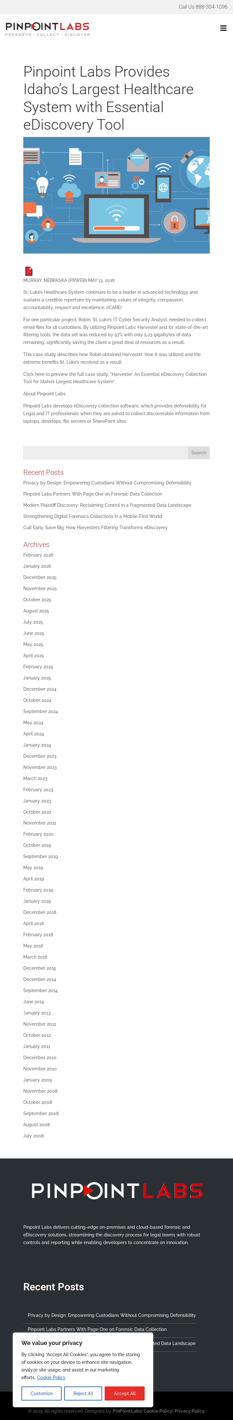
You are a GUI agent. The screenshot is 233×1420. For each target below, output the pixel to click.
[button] (174, 29)
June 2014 (33, 1001)
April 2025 (33, 655)
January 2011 (36, 1046)
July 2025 (33, 622)
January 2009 (37, 1079)
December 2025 (39, 577)
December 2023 (39, 756)
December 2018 (39, 912)
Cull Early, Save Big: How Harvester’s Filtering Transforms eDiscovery (96, 527)
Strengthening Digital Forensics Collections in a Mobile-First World (92, 516)
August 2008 (36, 1124)
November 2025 (40, 588)
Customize (42, 1393)
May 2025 (33, 644)
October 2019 (37, 845)
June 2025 (33, 633)
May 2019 (33, 867)
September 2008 (41, 1113)
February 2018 (38, 934)
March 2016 (35, 957)
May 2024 (33, 722)
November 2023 (40, 767)
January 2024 (37, 745)
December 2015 (39, 968)
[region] (83, 1370)
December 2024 (39, 689)
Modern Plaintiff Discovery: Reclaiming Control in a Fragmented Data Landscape (107, 505)
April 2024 (33, 733)
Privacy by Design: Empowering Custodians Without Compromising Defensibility (107, 482)
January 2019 (37, 901)
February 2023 (38, 789)
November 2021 (39, 822)
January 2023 (37, 800)
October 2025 (37, 599)
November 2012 (39, 1024)
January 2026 (37, 566)
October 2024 (37, 700)
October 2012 (37, 1035)
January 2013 (37, 1012)
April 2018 (33, 923)
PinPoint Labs (127, 1411)
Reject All (83, 1393)
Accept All (125, 1393)
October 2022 (37, 812)
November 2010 (40, 1068)
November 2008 (40, 1091)
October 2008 (37, 1102)
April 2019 (33, 878)
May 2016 (33, 945)
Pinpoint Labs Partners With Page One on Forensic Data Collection (92, 494)
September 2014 (40, 990)
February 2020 (38, 834)
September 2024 (40, 711)
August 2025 (36, 610)
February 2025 (38, 666)
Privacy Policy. (190, 1411)
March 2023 (35, 778)
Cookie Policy (51, 1377)
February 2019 (38, 889)
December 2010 (39, 1057)
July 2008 (33, 1135)
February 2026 (38, 555)
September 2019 (40, 856)
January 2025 (37, 677)
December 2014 (39, 979)
